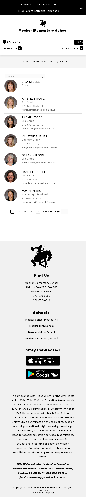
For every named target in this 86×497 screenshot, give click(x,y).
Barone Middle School (41, 332)
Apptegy (49, 492)
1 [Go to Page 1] (19, 211)
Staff (63, 61)
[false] (25, 76)
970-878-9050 (41, 295)
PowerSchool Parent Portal (38, 4)
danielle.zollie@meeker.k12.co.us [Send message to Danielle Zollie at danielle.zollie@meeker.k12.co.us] (39, 183)
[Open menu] (11, 42)
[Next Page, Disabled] (38, 212)
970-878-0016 (41, 300)
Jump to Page (51, 211)
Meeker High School (41, 325)
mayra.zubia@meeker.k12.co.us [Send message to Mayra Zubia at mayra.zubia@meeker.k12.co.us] (38, 202)
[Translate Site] (72, 48)
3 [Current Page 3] (31, 211)
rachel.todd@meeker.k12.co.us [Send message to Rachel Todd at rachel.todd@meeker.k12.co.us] (38, 128)
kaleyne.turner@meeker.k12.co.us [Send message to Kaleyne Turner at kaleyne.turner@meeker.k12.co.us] (39, 147)
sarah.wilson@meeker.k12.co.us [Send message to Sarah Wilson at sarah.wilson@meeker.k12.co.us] (38, 162)
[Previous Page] (12, 212)
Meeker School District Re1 (41, 319)
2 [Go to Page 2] (25, 211)
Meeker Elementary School (36, 61)
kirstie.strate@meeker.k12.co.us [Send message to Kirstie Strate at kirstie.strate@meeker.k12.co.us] (38, 109)
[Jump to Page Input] (64, 211)
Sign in (80, 42)
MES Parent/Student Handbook (38, 10)
